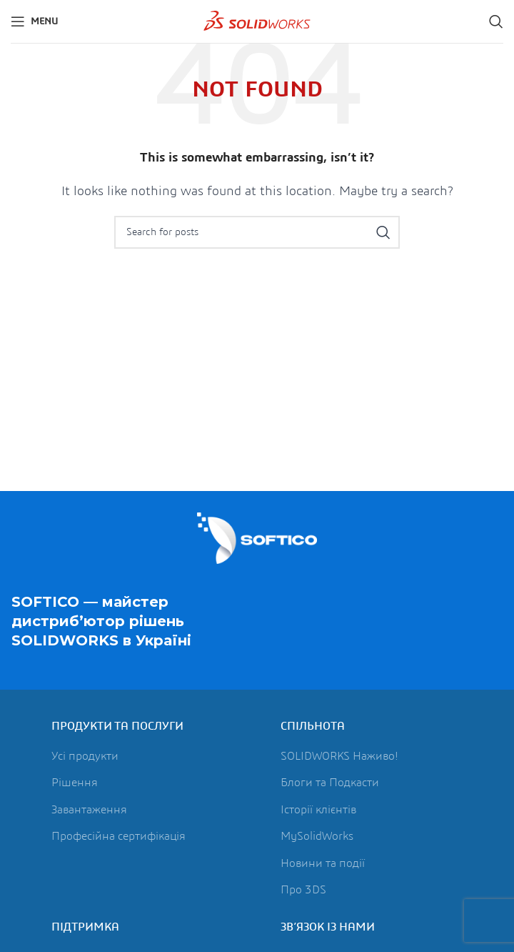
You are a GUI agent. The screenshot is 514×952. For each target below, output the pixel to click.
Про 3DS (303, 890)
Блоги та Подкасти (330, 782)
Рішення (74, 782)
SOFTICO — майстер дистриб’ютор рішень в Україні (101, 621)
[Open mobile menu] (34, 21)
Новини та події (323, 863)
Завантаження (89, 809)
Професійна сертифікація (118, 836)
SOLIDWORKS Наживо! (339, 756)
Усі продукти (85, 756)
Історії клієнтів (318, 809)
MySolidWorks (317, 836)
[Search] (496, 21)
